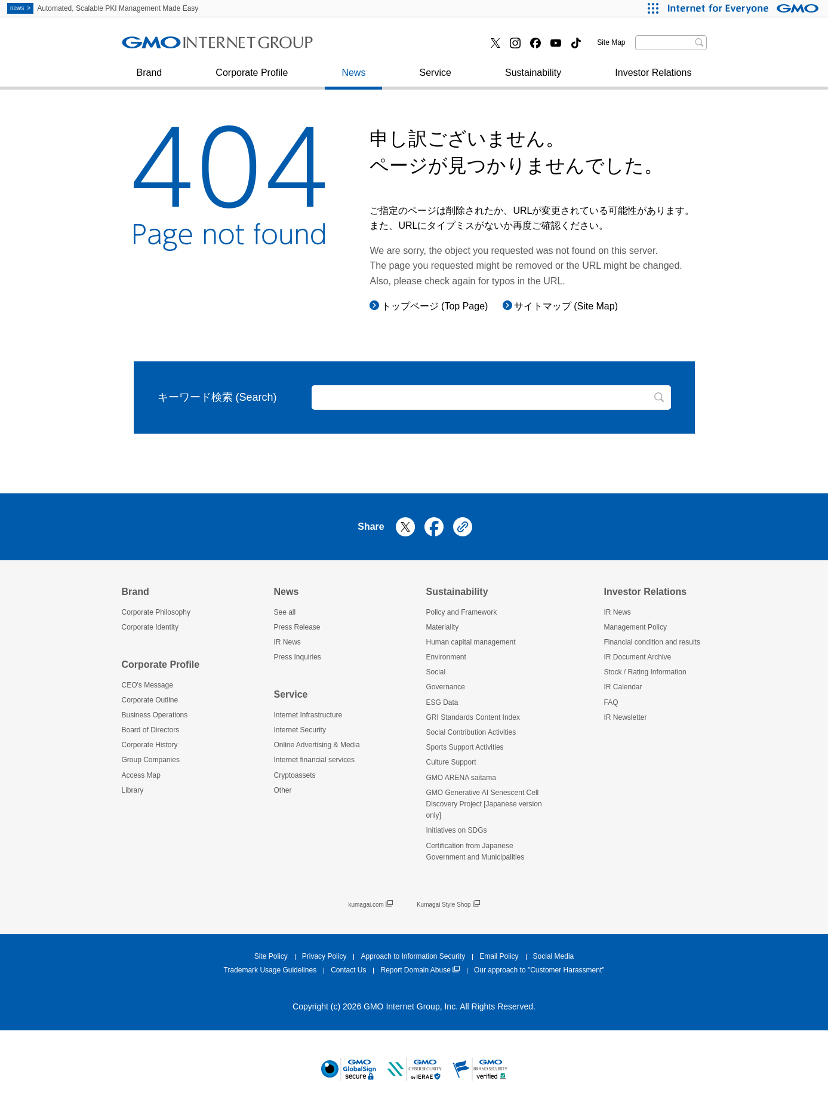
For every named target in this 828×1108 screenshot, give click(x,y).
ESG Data (442, 702)
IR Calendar (623, 687)
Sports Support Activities (465, 747)
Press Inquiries (166, 47)
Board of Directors (151, 730)
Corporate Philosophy (156, 612)
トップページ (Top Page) (434, 306)
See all (285, 612)
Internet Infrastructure (308, 715)
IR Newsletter (625, 717)
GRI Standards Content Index (473, 717)
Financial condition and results (652, 642)
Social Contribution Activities (471, 732)
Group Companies (151, 760)
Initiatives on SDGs (456, 830)
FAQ (611, 702)
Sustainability (533, 78)
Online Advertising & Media (317, 745)
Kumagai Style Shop (448, 904)
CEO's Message (147, 685)
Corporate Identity (150, 627)
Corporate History (150, 745)
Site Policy (271, 956)
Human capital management (471, 642)
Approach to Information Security (413, 956)
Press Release (297, 627)
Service (435, 78)
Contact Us (348, 970)
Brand (149, 78)
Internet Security (169, 47)
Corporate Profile (251, 78)
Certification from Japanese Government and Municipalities (475, 851)
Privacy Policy (324, 956)
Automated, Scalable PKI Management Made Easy (102, 8)
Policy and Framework (461, 612)
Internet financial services (391, 47)
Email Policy (498, 956)
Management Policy (635, 627)
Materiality (442, 627)
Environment (446, 657)
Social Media (553, 956)
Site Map (611, 42)
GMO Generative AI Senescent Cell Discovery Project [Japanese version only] (484, 804)
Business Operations (155, 715)
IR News (287, 642)
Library (133, 790)
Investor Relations (653, 78)
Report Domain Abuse (419, 970)
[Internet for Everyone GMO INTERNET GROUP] (744, 8)
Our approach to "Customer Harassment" (539, 970)
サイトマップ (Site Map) (566, 306)
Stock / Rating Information (645, 672)
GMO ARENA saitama (461, 778)
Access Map (141, 775)
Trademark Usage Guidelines (270, 970)
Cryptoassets (295, 775)
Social (436, 672)
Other (283, 790)
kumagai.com (370, 904)
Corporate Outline (150, 700)
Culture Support (451, 762)
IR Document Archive (638, 657)
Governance (445, 687)
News (353, 78)
